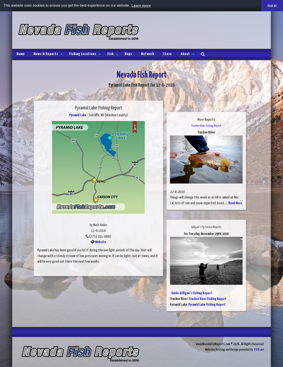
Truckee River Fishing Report (207, 299)
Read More (235, 203)
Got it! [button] (272, 6)
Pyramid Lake (77, 115)
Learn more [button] (141, 6)
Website (100, 242)
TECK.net (259, 349)
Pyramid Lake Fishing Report (207, 305)
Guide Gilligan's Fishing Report (191, 293)
